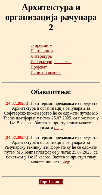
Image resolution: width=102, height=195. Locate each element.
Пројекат (38, 67)
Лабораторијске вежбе (51, 61)
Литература (41, 56)
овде (58, 127)
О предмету (41, 45)
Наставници (41, 50)
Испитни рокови (45, 72)
